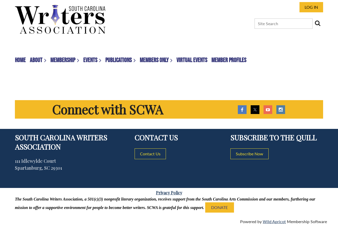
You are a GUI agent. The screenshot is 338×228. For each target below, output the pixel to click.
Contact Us (150, 153)
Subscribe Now (249, 153)
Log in (311, 7)
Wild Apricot (274, 221)
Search (317, 23)
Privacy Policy (169, 192)
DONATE (219, 207)
